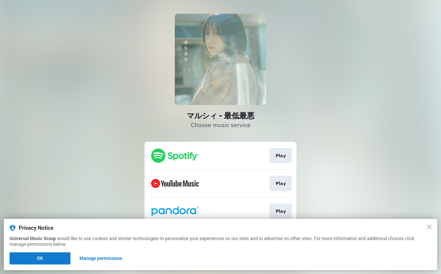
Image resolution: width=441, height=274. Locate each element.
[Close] (429, 227)
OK (40, 258)
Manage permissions (101, 258)
